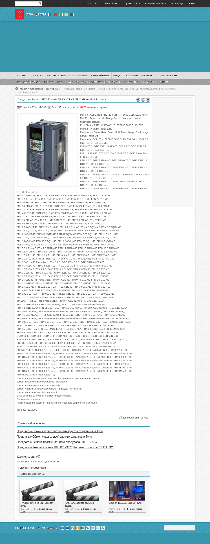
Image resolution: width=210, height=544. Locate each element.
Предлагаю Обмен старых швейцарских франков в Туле (54, 436)
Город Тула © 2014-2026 (36, 527)
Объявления (36, 89)
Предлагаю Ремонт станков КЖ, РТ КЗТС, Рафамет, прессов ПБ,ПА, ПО (65, 447)
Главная (23, 89)
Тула (54, 107)
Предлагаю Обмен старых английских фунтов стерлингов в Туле (60, 431)
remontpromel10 (70, 107)
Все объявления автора (135, 417)
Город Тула (36, 14)
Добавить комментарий (33, 467)
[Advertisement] (105, 47)
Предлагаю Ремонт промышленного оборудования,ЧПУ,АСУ (57, 442)
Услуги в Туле (53, 89)
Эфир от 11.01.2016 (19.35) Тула (125, 503)
